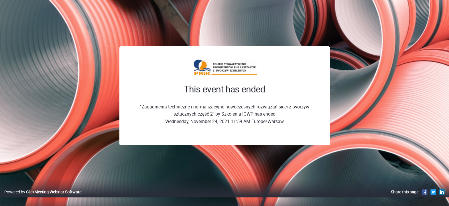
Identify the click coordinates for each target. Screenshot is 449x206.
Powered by (42, 198)
